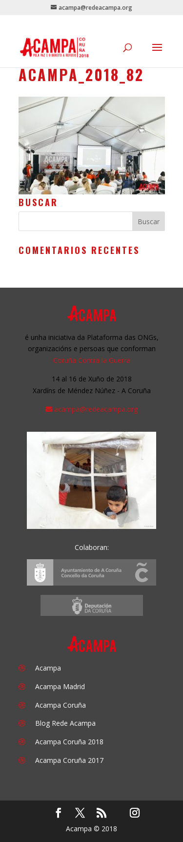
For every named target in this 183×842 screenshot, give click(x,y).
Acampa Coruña (60, 705)
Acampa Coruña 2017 (69, 760)
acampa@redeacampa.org (96, 409)
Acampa (48, 668)
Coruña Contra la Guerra (91, 360)
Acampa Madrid (60, 686)
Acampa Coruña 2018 (69, 741)
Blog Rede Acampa (65, 723)
